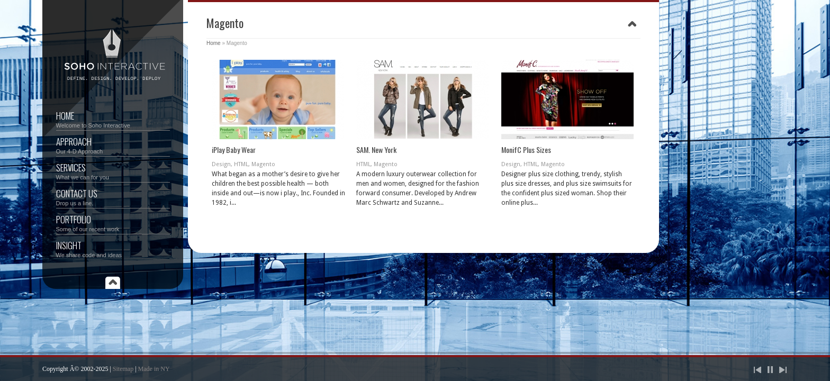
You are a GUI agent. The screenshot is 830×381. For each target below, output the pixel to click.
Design (221, 164)
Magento (263, 164)
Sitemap (123, 369)
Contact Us (113, 196)
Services (113, 170)
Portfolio (113, 222)
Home (113, 119)
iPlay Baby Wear (234, 149)
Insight (113, 248)
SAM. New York (376, 149)
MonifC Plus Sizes (526, 149)
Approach (113, 145)
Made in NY (154, 369)
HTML (241, 164)
